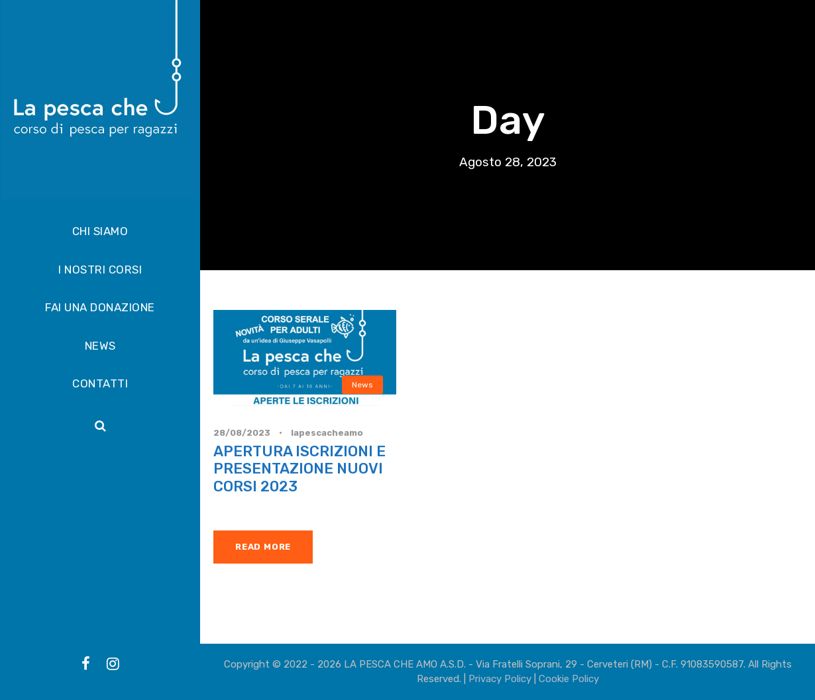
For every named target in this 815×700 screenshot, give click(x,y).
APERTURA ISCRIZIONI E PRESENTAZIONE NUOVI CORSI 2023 (299, 468)
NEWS (100, 345)
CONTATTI (100, 383)
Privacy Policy (499, 679)
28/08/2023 (241, 433)
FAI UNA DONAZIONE (100, 307)
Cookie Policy (569, 679)
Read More (263, 547)
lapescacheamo (327, 433)
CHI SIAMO (100, 231)
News (362, 384)
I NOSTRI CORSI (100, 269)
